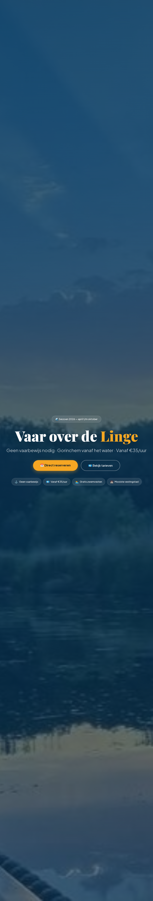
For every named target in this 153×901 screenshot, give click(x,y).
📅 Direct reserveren (55, 465)
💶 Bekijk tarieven (100, 465)
